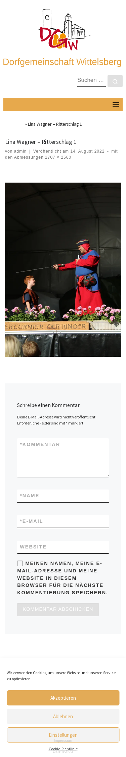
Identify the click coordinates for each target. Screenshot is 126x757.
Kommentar (40, 444)
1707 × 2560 (58, 157)
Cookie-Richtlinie (63, 748)
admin (20, 151)
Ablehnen (63, 716)
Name (29, 496)
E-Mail (31, 521)
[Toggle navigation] (116, 104)
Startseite (14, 124)
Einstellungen (63, 735)
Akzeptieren (63, 698)
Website (33, 546)
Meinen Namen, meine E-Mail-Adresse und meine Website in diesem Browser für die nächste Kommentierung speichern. (62, 578)
